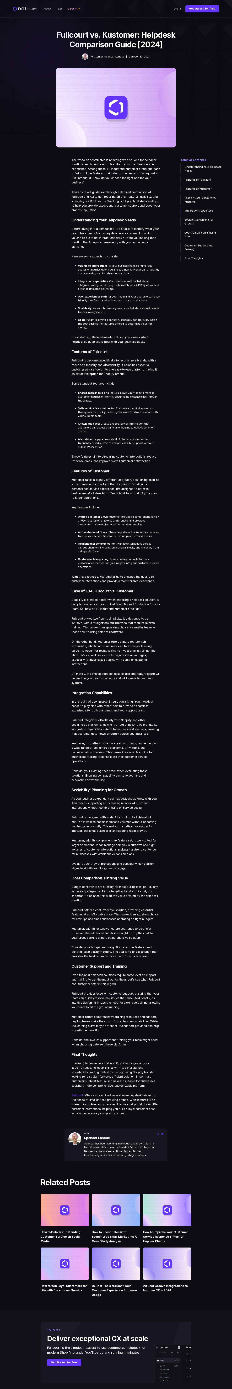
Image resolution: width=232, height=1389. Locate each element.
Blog (60, 8)
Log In (177, 8)
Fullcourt (77, 1095)
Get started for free (202, 8)
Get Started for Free (64, 1362)
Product (47, 8)
